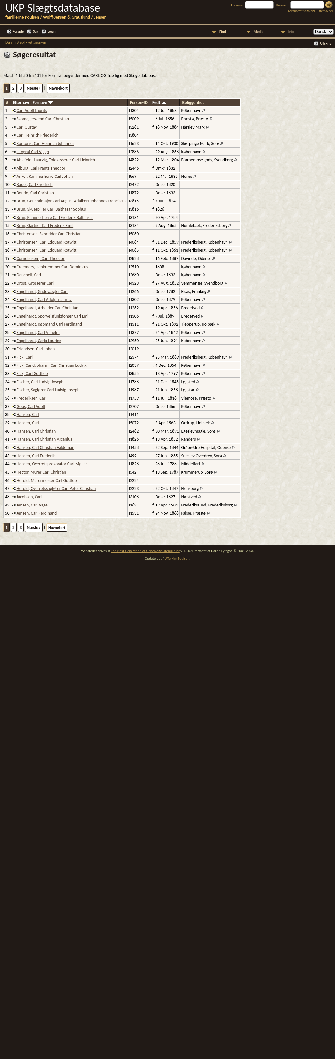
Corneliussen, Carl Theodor (41, 258)
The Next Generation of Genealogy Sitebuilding (145, 551)
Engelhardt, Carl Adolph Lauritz (44, 299)
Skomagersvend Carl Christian (43, 119)
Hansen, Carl (28, 414)
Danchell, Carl (29, 275)
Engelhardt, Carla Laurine (39, 340)
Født (159, 102)
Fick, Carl (25, 357)
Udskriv (325, 43)
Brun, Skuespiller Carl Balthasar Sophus (51, 209)
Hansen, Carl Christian (36, 431)
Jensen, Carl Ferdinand (37, 513)
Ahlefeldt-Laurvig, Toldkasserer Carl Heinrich (56, 160)
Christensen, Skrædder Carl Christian (49, 234)
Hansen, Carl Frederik (36, 456)
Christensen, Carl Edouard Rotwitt (47, 242)
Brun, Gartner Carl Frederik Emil (45, 225)
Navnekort (58, 88)
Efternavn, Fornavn (33, 102)
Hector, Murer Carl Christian (41, 472)
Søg (35, 31)
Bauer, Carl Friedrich (35, 184)
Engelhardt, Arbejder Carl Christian (47, 308)
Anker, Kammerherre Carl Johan (45, 176)
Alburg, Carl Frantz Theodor (41, 168)
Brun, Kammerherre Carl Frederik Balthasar (55, 217)
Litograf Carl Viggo (33, 151)
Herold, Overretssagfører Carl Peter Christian (56, 488)
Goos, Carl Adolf (31, 406)
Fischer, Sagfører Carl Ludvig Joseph (48, 390)
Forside (18, 31)
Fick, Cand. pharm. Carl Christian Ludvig (52, 365)
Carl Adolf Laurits (32, 110)
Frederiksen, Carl (32, 398)
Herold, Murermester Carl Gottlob (47, 480)
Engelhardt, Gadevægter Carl (42, 291)
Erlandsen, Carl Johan (36, 349)
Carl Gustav (27, 127)
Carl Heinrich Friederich (38, 135)
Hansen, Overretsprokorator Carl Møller (52, 464)
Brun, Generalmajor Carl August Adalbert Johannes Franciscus (71, 201)
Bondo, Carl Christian (35, 193)
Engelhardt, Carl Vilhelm (38, 332)
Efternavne (325, 11)
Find (222, 32)
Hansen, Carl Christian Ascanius (44, 439)
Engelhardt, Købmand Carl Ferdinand (49, 324)
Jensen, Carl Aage (32, 505)
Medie (258, 32)
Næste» (34, 88)
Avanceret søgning (301, 11)
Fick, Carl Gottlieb (32, 373)
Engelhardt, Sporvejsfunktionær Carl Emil (53, 316)
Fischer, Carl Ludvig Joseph (40, 382)
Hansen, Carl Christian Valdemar (45, 447)
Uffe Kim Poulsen (176, 558)
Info (291, 32)
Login (52, 31)
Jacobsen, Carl (29, 497)
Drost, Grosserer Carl (35, 283)
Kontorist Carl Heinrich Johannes (45, 143)
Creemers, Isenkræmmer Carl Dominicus (52, 267)
